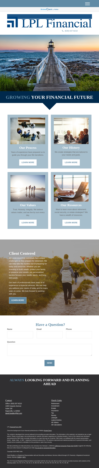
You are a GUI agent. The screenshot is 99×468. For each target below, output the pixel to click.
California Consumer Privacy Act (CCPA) (66, 446)
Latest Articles (56, 420)
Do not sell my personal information (45, 448)
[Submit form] (49, 363)
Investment (55, 406)
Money (53, 415)
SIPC (24, 457)
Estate (53, 408)
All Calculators (56, 425)
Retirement (55, 403)
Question (11, 342)
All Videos (55, 422)
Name (9, 329)
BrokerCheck (48, 430)
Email (39, 329)
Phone (69, 329)
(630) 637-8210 (70, 31)
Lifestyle (54, 418)
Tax (52, 413)
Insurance (55, 411)
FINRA (19, 457)
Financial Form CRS (15, 427)
